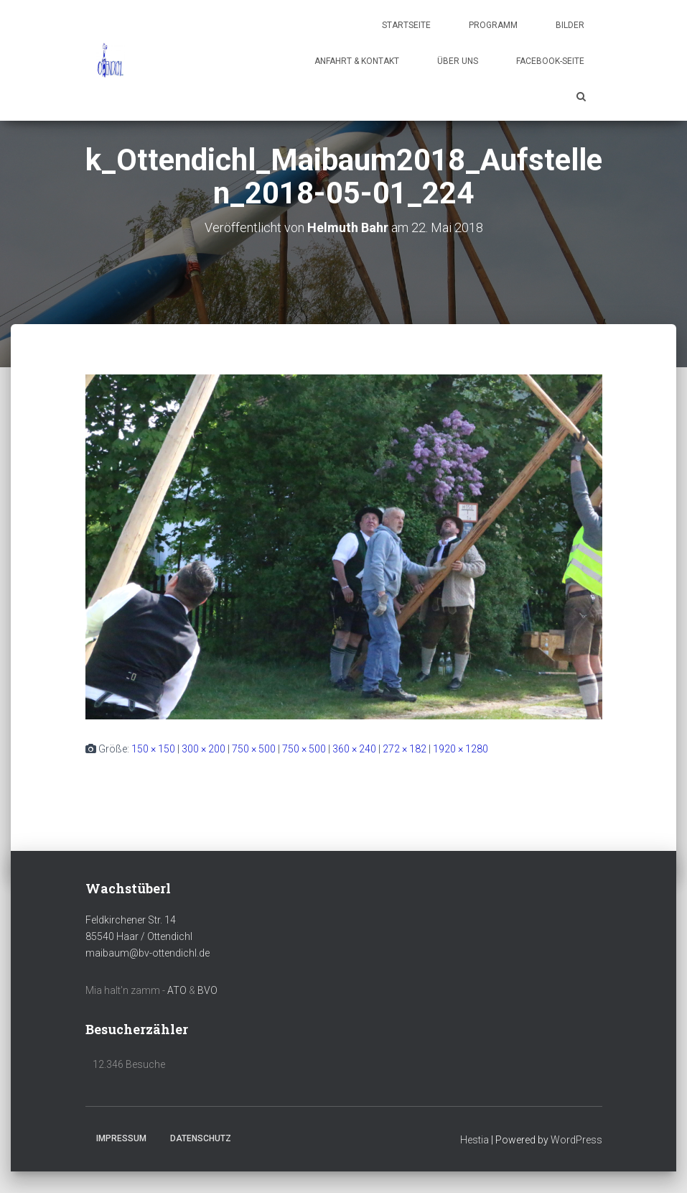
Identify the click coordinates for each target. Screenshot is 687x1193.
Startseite (406, 25)
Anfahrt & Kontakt (356, 61)
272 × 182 (404, 749)
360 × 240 (354, 749)
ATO (177, 990)
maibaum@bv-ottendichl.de (147, 953)
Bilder (570, 25)
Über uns (457, 61)
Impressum (121, 1138)
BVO (207, 990)
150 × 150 (153, 749)
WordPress (576, 1140)
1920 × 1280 (460, 749)
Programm (493, 25)
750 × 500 (254, 749)
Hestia (474, 1140)
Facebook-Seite (550, 61)
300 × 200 (203, 749)
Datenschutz (200, 1138)
